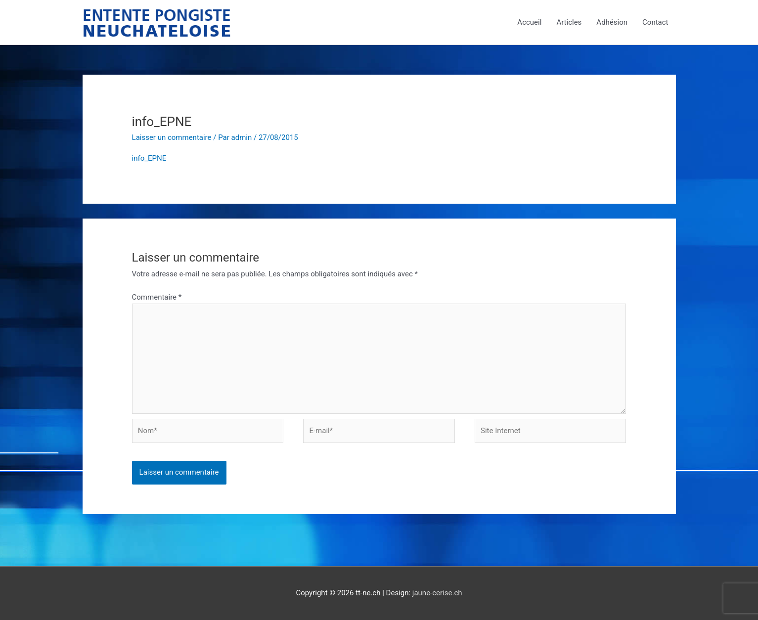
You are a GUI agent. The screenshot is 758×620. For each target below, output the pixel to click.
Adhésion (611, 22)
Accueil (529, 22)
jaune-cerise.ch (437, 592)
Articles (568, 22)
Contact (655, 22)
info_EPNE (149, 158)
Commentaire (157, 297)
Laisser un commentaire (172, 137)
